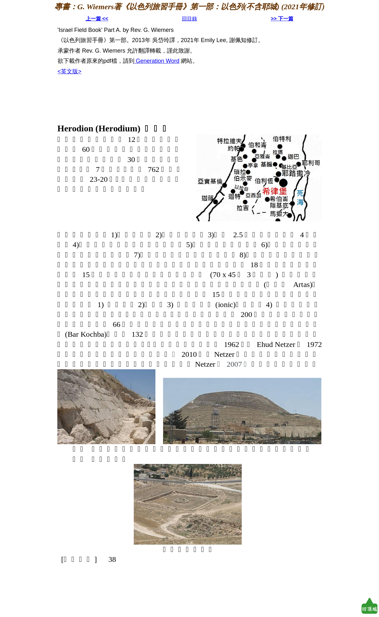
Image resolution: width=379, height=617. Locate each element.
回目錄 (189, 18)
